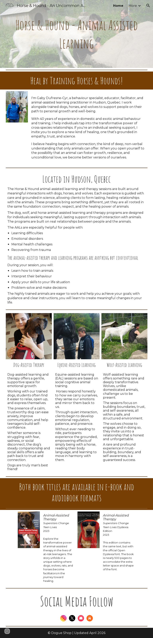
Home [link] (118, 6)
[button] (148, 5)
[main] (76, 34)
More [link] (132, 6)
